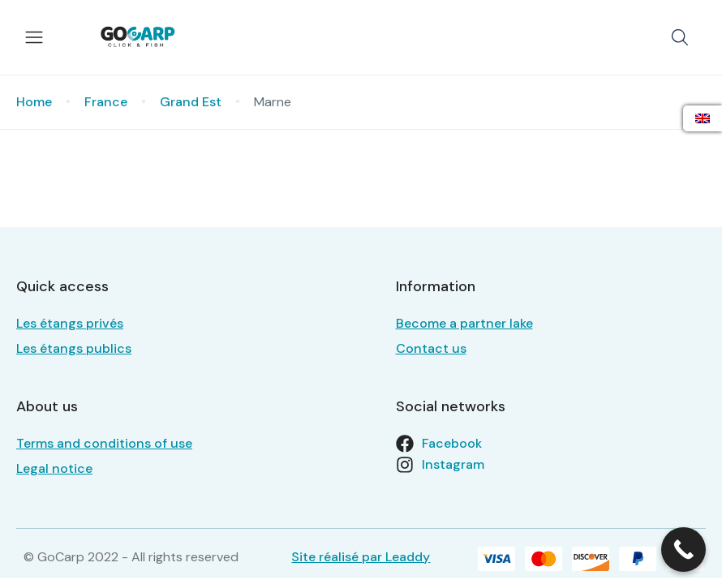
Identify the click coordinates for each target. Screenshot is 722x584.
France (105, 101)
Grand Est (190, 101)
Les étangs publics (73, 348)
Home (34, 101)
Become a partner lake (464, 323)
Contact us (431, 348)
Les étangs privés (69, 323)
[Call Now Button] (683, 549)
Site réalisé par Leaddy (360, 556)
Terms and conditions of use (104, 443)
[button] (680, 37)
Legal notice (54, 468)
